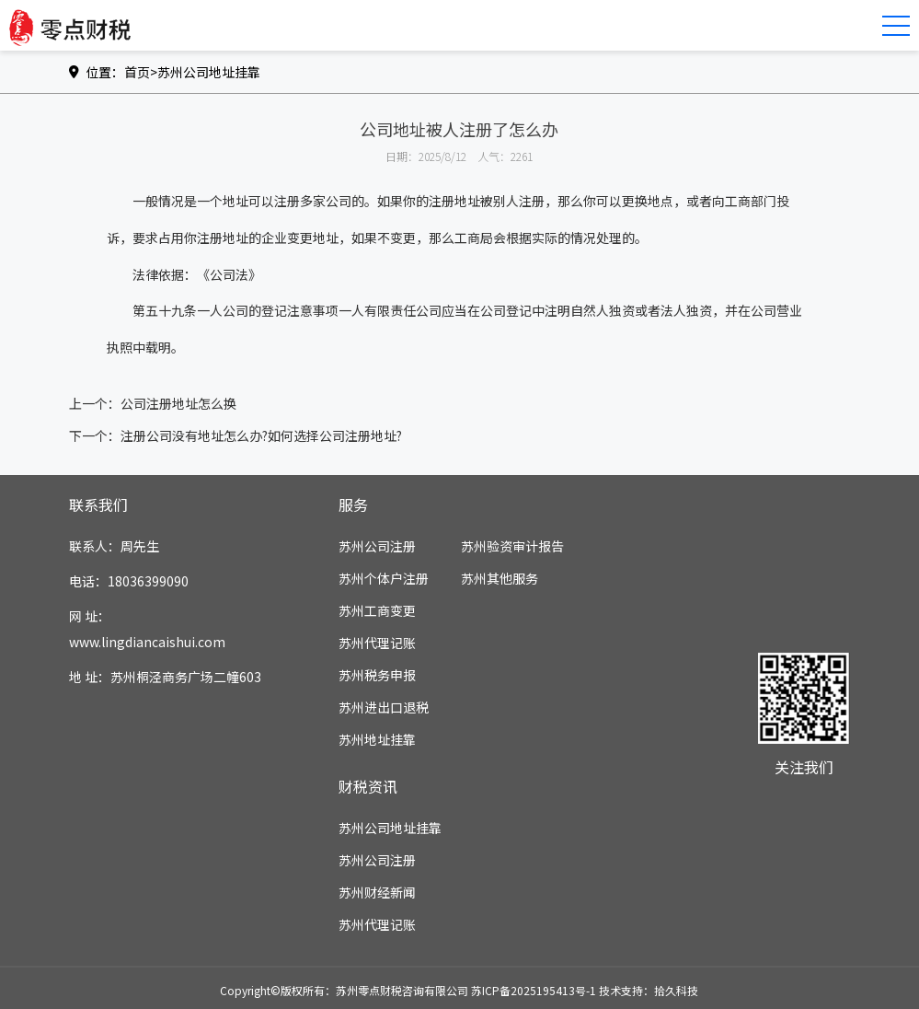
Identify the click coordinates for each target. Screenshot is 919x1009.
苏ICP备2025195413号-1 (533, 990)
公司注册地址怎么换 (178, 403)
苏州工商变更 (377, 610)
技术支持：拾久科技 (648, 990)
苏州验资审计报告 (512, 546)
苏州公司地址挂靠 (208, 72)
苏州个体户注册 (384, 578)
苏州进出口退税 (384, 707)
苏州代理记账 (377, 642)
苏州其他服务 (499, 578)
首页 (137, 72)
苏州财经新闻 (377, 892)
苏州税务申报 (377, 675)
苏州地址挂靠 (377, 739)
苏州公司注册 (377, 546)
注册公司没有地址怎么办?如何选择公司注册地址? (261, 435)
